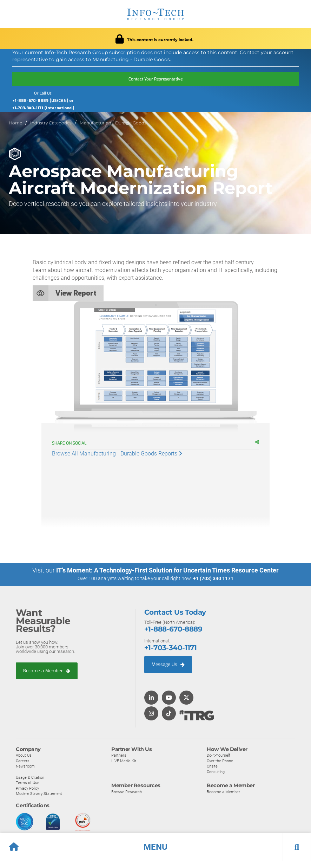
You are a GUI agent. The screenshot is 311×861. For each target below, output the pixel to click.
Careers (22, 760)
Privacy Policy (27, 787)
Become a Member (46, 670)
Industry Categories (51, 122)
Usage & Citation (30, 777)
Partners (118, 754)
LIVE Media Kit (123, 760)
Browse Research (126, 791)
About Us (24, 754)
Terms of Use (27, 782)
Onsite (212, 766)
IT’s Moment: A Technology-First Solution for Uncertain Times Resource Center (167, 570)
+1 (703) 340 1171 (213, 578)
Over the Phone (220, 760)
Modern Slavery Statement (39, 793)
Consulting (216, 771)
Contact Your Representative (155, 79)
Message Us (168, 664)
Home (15, 122)
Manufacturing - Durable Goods (113, 122)
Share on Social (72, 443)
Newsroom (25, 766)
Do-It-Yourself (218, 754)
